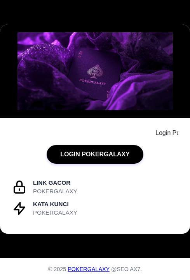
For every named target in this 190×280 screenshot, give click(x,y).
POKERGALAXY (89, 269)
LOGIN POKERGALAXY (95, 154)
